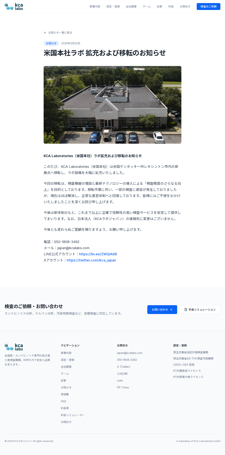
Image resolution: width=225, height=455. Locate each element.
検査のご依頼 (209, 6)
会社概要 (131, 6)
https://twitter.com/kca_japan (91, 260)
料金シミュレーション (200, 309)
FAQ (63, 401)
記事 (159, 6)
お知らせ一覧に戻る (58, 32)
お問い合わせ (162, 309)
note (120, 380)
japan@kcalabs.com (129, 352)
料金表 (65, 408)
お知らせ (66, 387)
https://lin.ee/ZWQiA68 (98, 254)
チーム (147, 6)
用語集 (65, 394)
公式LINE (122, 373)
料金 (171, 6)
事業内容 (95, 6)
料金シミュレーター (73, 415)
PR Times (123, 387)
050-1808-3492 (127, 359)
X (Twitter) (123, 366)
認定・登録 (113, 6)
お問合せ (185, 6)
